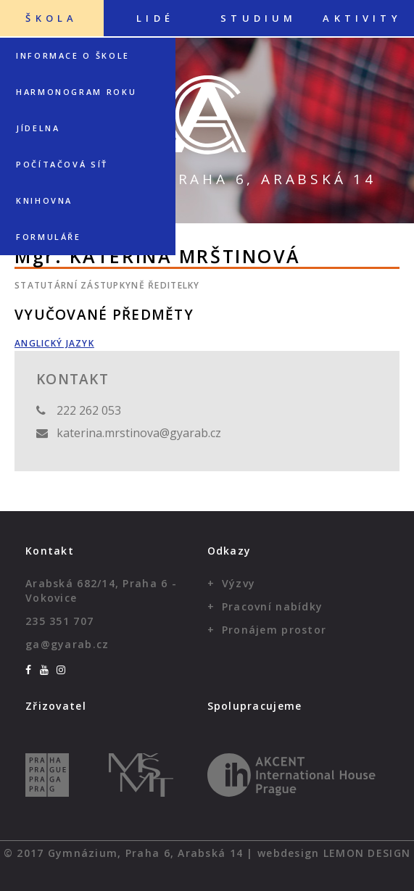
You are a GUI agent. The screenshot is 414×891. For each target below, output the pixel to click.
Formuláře (48, 236)
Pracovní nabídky (272, 606)
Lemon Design (366, 853)
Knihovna (44, 200)
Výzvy (238, 583)
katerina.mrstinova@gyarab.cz (139, 433)
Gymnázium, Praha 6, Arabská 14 (207, 179)
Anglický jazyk (54, 343)
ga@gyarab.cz (67, 644)
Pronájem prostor (274, 630)
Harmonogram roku (76, 91)
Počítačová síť (62, 164)
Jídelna (37, 128)
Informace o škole (73, 55)
